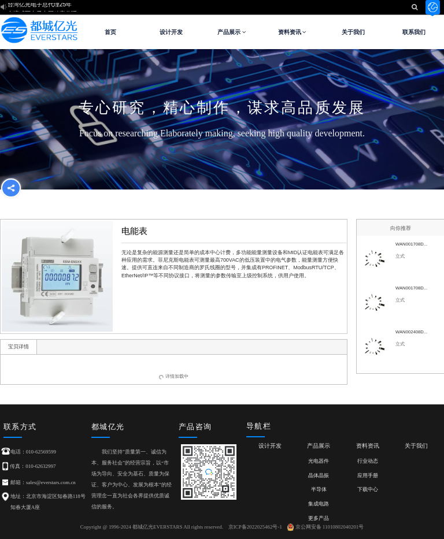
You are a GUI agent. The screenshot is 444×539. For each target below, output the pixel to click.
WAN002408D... (411, 331)
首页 (110, 32)
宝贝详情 (18, 347)
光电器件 (318, 461)
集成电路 (318, 504)
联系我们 (414, 32)
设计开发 (171, 32)
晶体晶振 (318, 475)
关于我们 (353, 32)
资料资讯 (292, 32)
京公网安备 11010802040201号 (325, 527)
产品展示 (231, 32)
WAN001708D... (411, 244)
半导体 (319, 489)
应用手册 (367, 475)
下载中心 (367, 489)
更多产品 (318, 518)
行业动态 (367, 461)
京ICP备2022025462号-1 (255, 527)
